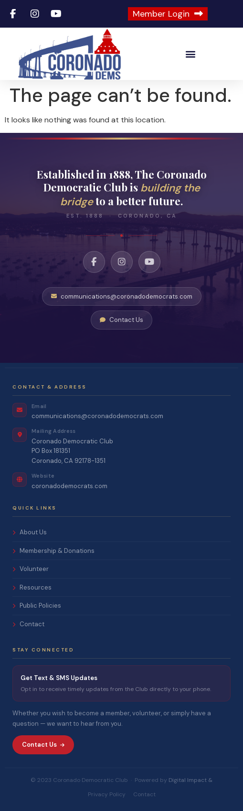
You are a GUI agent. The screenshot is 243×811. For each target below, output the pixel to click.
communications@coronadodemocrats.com (121, 296)
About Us (29, 532)
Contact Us (121, 320)
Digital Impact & (190, 780)
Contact (28, 624)
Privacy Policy (107, 794)
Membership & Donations (53, 551)
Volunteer (30, 569)
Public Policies (36, 605)
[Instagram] (122, 262)
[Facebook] (94, 262)
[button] (191, 54)
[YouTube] (149, 262)
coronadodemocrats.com (69, 486)
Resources (32, 587)
